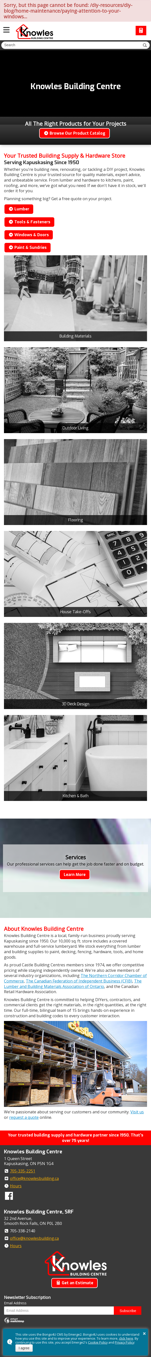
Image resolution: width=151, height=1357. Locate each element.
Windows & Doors (28, 234)
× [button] (144, 1333)
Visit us (137, 1112)
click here (126, 1338)
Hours (16, 1186)
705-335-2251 (22, 1171)
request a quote (24, 1117)
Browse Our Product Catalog (74, 133)
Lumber (18, 209)
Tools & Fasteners (29, 222)
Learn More (75, 874)
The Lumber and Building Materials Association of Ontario (73, 983)
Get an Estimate (74, 1282)
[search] (70, 45)
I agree (24, 1348)
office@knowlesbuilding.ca (34, 1178)
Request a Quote (141, 30)
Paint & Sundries (27, 247)
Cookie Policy (98, 1342)
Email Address (15, 1303)
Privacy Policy (124, 1342)
